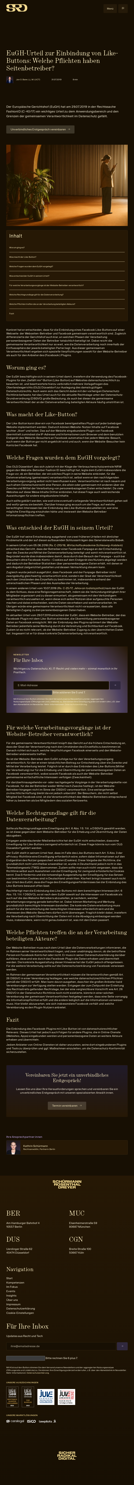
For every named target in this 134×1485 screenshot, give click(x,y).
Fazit (11, 313)
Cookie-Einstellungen (20, 1313)
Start (9, 1278)
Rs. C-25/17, (81, 588)
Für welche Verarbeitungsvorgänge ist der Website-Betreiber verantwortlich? (46, 285)
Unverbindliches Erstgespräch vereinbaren (38, 129)
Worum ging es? (17, 247)
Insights (11, 1295)
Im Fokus (12, 1286)
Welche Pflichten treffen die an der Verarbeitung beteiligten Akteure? (42, 304)
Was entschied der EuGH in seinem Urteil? (29, 276)
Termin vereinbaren (65, 1105)
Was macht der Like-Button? (22, 257)
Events (10, 1291)
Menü (110, 8)
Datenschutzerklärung (76, 704)
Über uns (12, 1300)
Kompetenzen (15, 1282)
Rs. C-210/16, (86, 545)
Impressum (13, 1304)
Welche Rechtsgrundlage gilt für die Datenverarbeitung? (36, 294)
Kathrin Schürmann (39, 1147)
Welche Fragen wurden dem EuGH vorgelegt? (31, 266)
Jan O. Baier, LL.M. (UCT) (28, 79)
